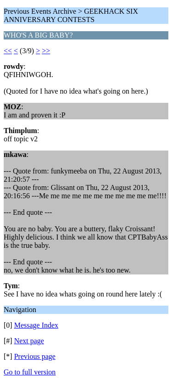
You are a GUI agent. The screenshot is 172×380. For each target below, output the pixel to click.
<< (8, 51)
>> (46, 51)
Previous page (34, 356)
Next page (29, 341)
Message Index (36, 325)
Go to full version (29, 372)
